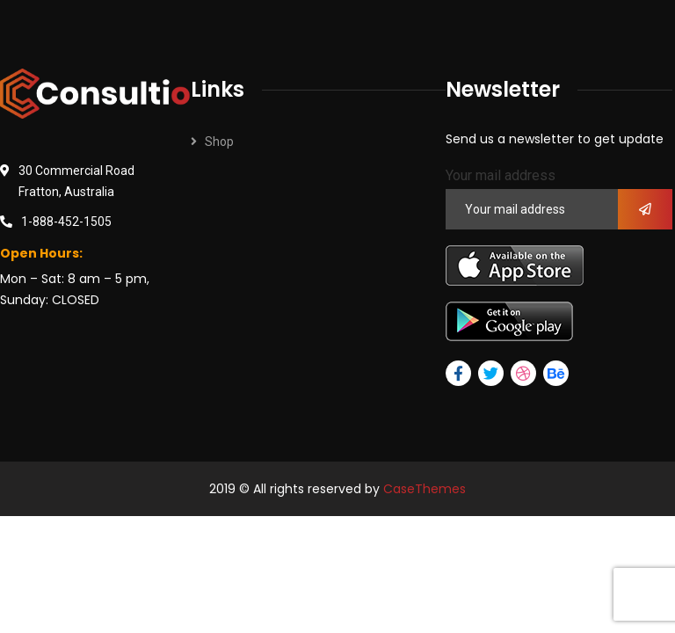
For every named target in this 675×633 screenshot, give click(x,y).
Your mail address (500, 175)
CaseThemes (424, 489)
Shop (219, 142)
